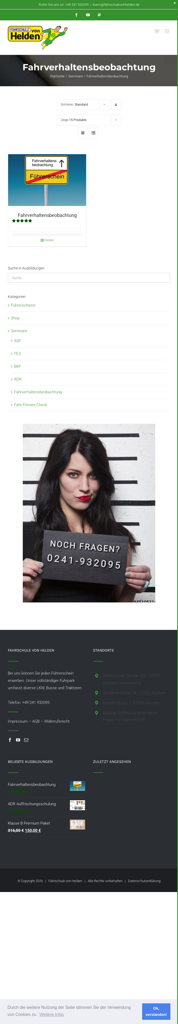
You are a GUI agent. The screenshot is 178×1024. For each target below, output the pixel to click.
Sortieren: (74, 104)
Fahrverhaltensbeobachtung (47, 215)
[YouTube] (18, 740)
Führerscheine (23, 305)
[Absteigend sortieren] (116, 104)
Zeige (73, 120)
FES (17, 353)
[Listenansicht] (93, 133)
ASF (17, 340)
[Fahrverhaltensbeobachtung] (47, 180)
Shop (15, 318)
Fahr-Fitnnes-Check (30, 404)
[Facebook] (10, 740)
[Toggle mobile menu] (167, 31)
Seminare (19, 331)
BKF (17, 366)
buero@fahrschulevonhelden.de (116, 5)
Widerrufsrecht (57, 721)
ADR (18, 379)
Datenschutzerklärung (144, 881)
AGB (36, 721)
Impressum (17, 721)
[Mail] (26, 740)
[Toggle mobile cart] (156, 31)
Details (49, 240)
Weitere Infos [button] (51, 1014)
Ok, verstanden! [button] (156, 1011)
